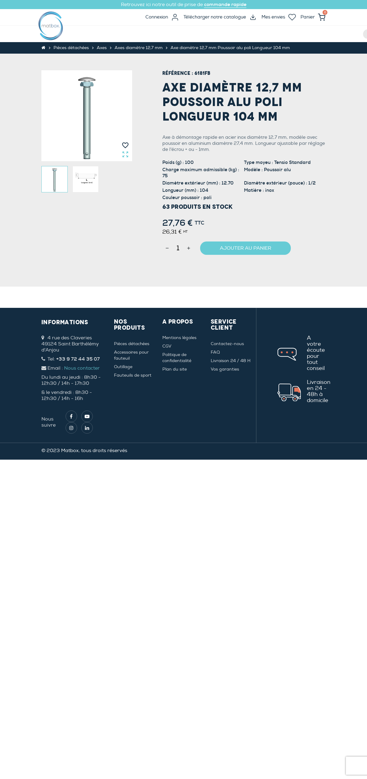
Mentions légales (179, 337)
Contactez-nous (227, 343)
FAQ (215, 352)
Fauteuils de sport (132, 375)
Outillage (123, 366)
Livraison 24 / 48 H (231, 360)
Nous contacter (82, 368)
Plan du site (174, 369)
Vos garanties (225, 369)
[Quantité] (178, 248)
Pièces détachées (131, 343)
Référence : (177, 73)
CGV (166, 346)
